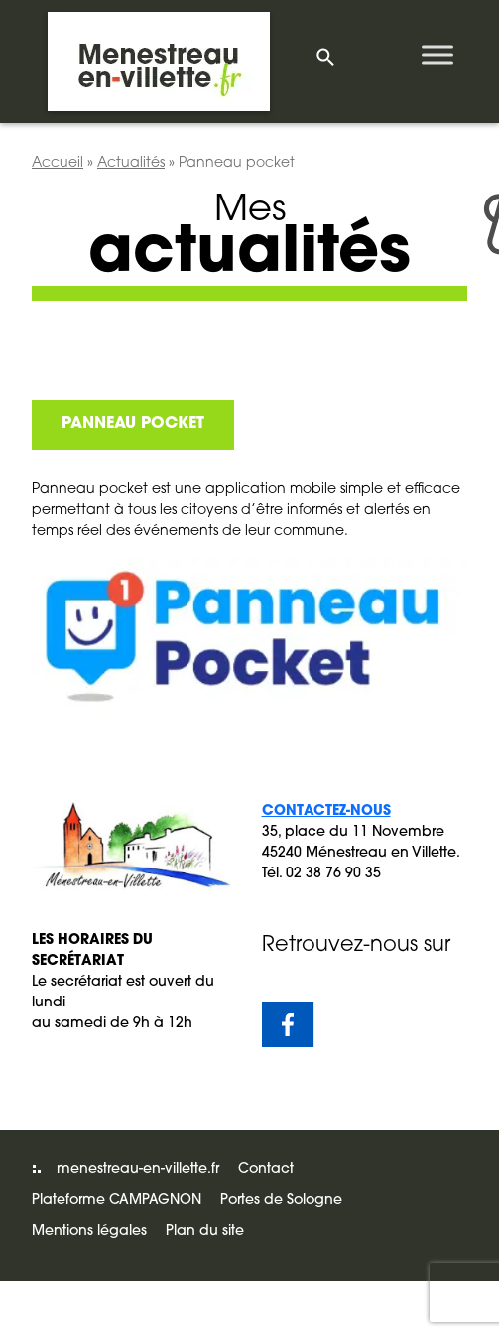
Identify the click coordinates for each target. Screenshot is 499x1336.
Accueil (57, 163)
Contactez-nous (326, 811)
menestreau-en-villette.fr (138, 1169)
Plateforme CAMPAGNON (116, 1200)
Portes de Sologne (281, 1200)
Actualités (131, 163)
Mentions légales (89, 1231)
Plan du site (205, 1231)
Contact (266, 1169)
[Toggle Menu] (437, 54)
